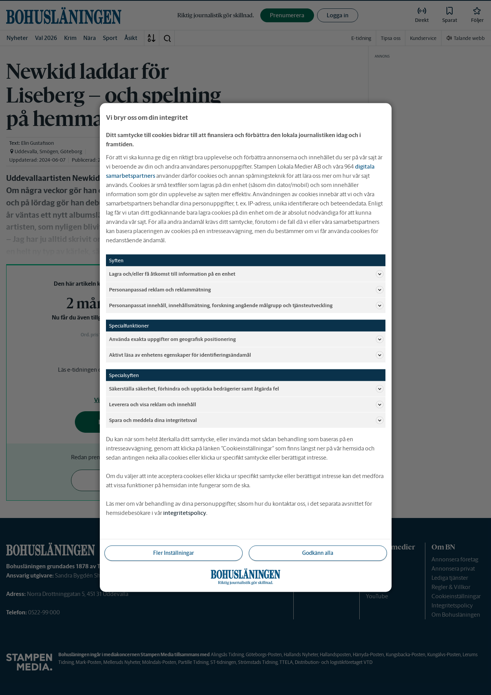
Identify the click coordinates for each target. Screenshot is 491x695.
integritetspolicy (184, 512)
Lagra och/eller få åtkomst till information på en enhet (246, 274)
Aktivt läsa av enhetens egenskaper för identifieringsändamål (246, 355)
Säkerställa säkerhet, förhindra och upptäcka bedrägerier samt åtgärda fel (246, 389)
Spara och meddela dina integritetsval (246, 420)
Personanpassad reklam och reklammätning (246, 290)
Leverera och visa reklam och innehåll (246, 405)
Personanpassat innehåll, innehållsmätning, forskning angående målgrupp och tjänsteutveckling (246, 305)
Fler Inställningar (173, 552)
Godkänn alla (317, 552)
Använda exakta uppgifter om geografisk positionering (246, 339)
